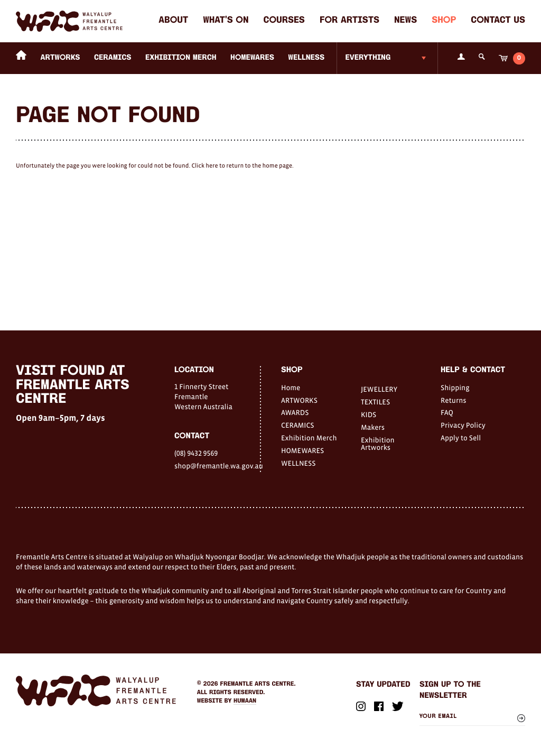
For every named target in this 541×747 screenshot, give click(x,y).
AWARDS (295, 412)
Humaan (245, 701)
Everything (367, 58)
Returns (454, 400)
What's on (225, 20)
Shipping (455, 387)
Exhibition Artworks (378, 443)
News (405, 20)
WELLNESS (306, 58)
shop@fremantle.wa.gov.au (217, 466)
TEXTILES (375, 402)
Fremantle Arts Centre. (258, 684)
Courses (284, 20)
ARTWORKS (60, 58)
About (173, 20)
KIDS (368, 414)
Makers (373, 427)
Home (290, 387)
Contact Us (498, 20)
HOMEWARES (252, 58)
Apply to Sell (461, 438)
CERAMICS (113, 58)
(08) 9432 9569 (196, 453)
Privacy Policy (463, 425)
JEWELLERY (379, 389)
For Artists (349, 20)
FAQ (447, 412)
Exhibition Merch (181, 58)
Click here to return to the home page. (242, 166)
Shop (444, 20)
